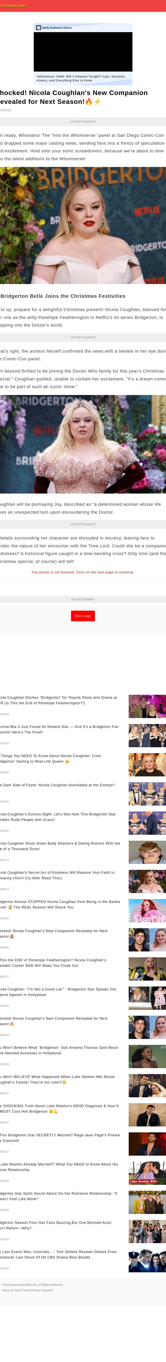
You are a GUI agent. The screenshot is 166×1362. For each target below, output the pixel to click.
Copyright (47, 1290)
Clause (26, 1290)
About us (7, 1290)
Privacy (35, 1290)
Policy (17, 1290)
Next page (83, 616)
